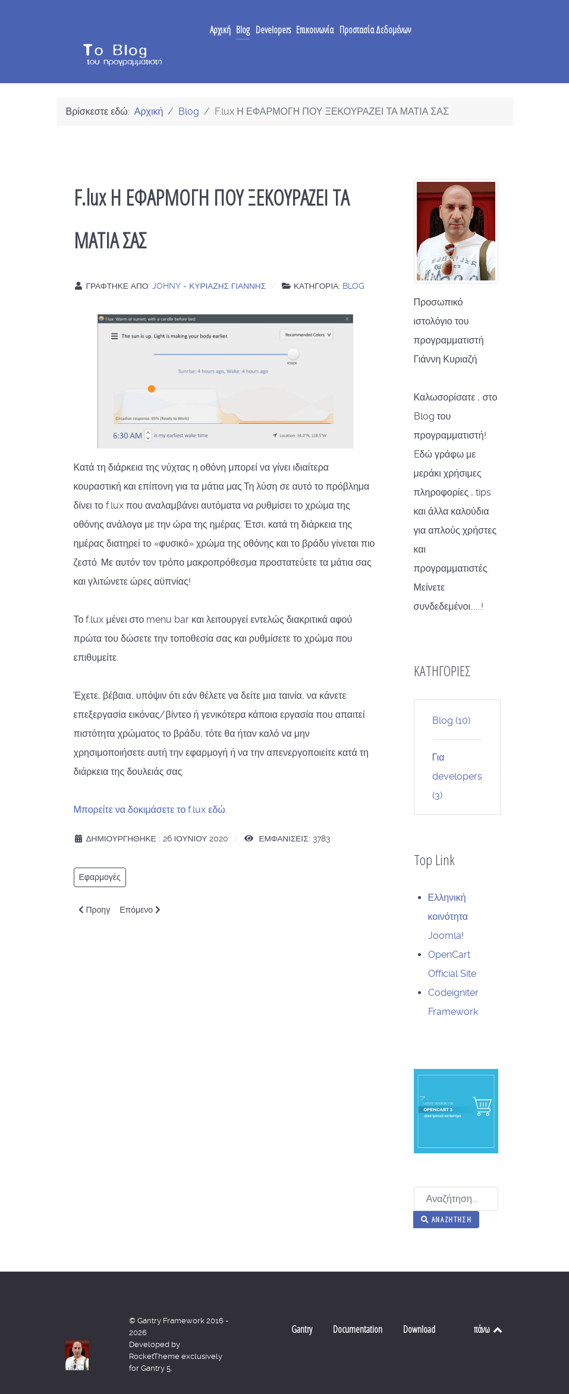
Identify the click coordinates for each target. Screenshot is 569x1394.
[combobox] (456, 1175)
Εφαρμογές (100, 853)
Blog (353, 262)
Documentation (357, 1305)
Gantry (301, 1305)
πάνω (489, 1305)
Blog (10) (451, 696)
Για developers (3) (457, 752)
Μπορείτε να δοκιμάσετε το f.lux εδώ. (150, 785)
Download (419, 1305)
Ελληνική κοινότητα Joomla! (448, 892)
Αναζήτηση (446, 1195)
